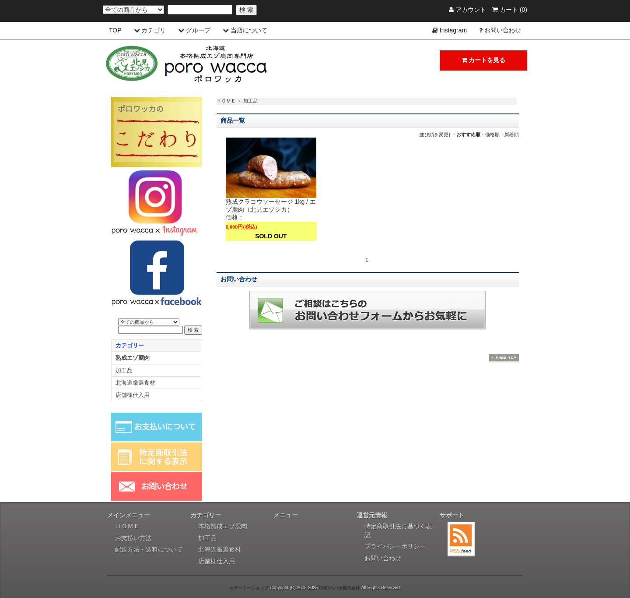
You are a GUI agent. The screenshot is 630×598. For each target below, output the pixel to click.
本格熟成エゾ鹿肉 (222, 526)
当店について (249, 30)
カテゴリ (153, 30)
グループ (198, 30)
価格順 (492, 134)
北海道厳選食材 (135, 382)
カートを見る (484, 60)
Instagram (453, 30)
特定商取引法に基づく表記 (398, 530)
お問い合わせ (502, 30)
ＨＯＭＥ (226, 100)
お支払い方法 (133, 537)
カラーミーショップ (249, 587)
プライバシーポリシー (395, 546)
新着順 (511, 134)
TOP (115, 30)
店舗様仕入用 (133, 395)
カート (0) (509, 9)
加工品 (250, 100)
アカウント (467, 9)
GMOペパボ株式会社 (339, 587)
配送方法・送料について (148, 549)
